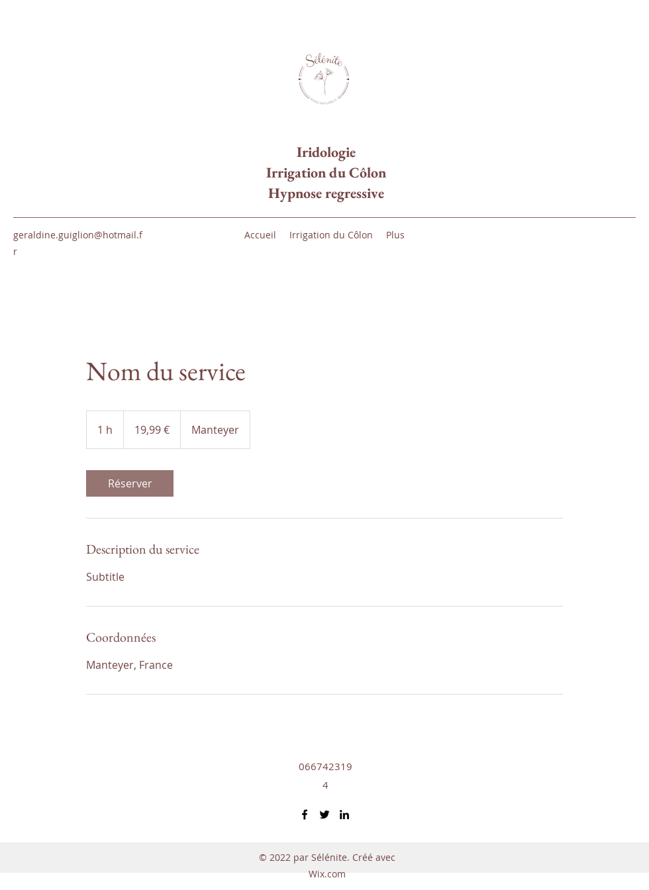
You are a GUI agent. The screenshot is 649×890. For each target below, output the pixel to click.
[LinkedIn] (344, 814)
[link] (130, 483)
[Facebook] (304, 814)
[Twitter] (324, 814)
